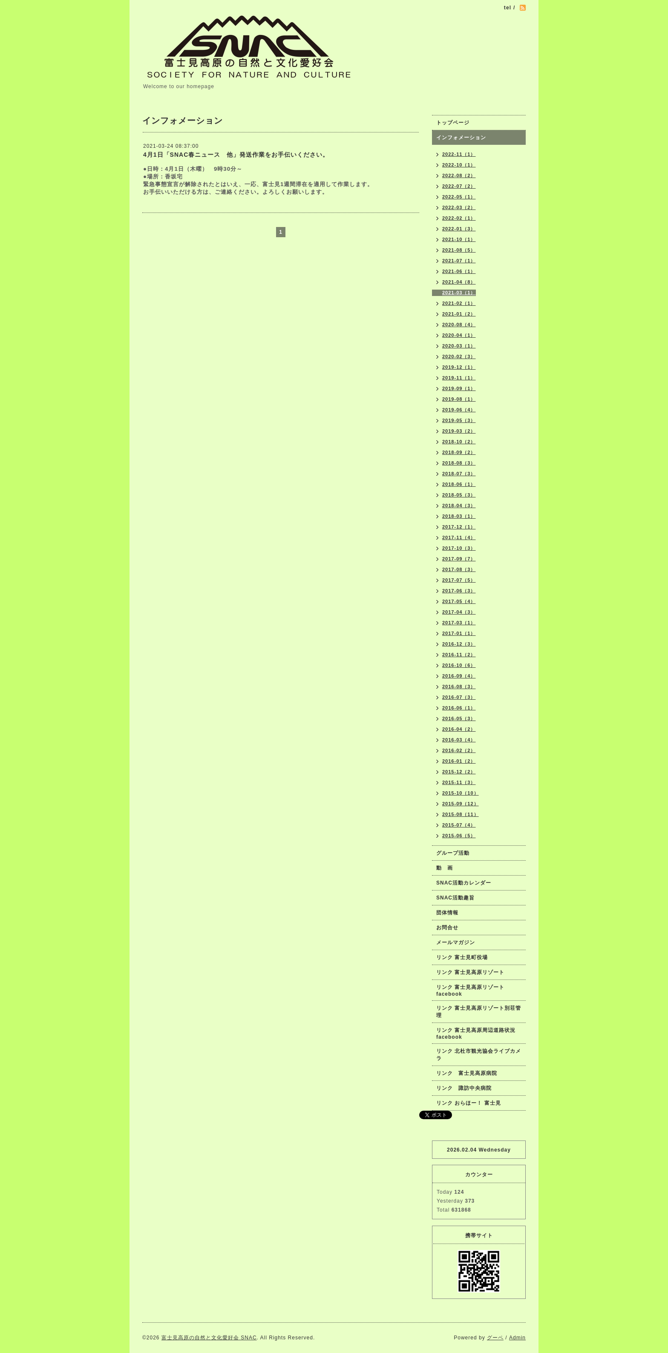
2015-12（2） (459, 771)
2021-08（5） (459, 250)
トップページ (452, 123)
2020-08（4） (459, 324)
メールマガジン (455, 942)
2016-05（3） (459, 718)
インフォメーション (461, 138)
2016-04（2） (459, 729)
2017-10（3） (459, 548)
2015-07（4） (459, 824)
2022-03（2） (459, 207)
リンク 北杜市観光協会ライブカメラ (478, 1054)
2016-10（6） (459, 665)
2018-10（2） (459, 441)
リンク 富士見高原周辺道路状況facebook (475, 1033)
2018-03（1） (459, 516)
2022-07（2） (459, 186)
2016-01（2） (459, 761)
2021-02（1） (459, 303)
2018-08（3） (459, 462)
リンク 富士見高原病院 (466, 1073)
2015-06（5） (459, 835)
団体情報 (447, 913)
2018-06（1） (459, 484)
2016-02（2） (459, 750)
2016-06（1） (459, 707)
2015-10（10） (460, 793)
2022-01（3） (459, 228)
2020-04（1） (459, 335)
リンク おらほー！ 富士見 (468, 1103)
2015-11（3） (459, 782)
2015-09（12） (460, 803)
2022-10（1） (459, 164)
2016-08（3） (459, 686)
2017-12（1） (459, 526)
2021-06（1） (459, 271)
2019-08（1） (459, 399)
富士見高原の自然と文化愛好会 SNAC (209, 1338)
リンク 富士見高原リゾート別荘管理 (478, 1011)
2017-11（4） (459, 537)
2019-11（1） (459, 377)
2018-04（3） (459, 505)
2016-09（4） (459, 675)
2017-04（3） (459, 612)
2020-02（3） (459, 356)
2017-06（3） (459, 590)
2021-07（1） (459, 260)
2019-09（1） (459, 388)
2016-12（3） (459, 643)
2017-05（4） (459, 601)
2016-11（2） (459, 654)
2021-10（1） (459, 239)
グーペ (495, 1338)
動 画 (447, 868)
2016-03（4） (459, 739)
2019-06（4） (459, 409)
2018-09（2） (459, 452)
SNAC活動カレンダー (463, 883)
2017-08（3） (459, 569)
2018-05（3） (459, 494)
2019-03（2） (459, 431)
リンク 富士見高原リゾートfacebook (470, 990)
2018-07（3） (459, 473)
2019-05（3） (459, 420)
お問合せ (447, 928)
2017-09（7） (459, 558)
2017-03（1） (459, 622)
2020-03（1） (459, 345)
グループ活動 (452, 853)
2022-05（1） (459, 196)
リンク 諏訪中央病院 (464, 1088)
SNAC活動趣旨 (455, 898)
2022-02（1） (459, 218)
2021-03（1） (459, 292)
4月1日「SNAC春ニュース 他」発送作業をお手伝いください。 (236, 154)
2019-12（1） (459, 367)
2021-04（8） (459, 281)
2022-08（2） (459, 175)
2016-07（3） (459, 697)
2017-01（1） (459, 633)
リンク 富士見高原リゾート (470, 972)
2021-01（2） (459, 313)
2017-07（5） (459, 580)
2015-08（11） (460, 814)
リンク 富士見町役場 (462, 957)
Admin (517, 1338)
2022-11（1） (459, 154)
